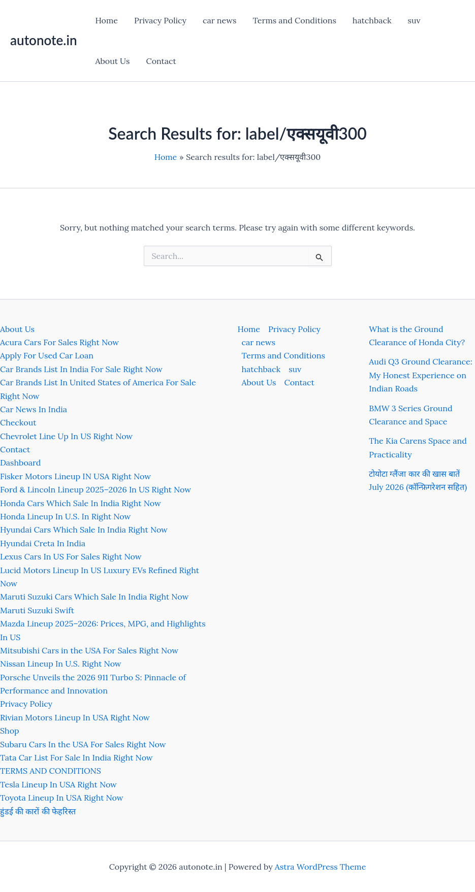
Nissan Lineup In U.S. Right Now (60, 663)
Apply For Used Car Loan (46, 355)
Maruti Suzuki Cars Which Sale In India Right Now (94, 596)
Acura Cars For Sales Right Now (59, 342)
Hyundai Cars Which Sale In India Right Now (84, 529)
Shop (9, 730)
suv (414, 20)
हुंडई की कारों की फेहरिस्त (38, 811)
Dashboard (20, 462)
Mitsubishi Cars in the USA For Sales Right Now (89, 650)
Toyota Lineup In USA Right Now (61, 797)
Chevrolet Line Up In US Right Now (66, 436)
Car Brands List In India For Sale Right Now (81, 369)
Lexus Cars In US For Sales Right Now (71, 556)
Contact (161, 61)
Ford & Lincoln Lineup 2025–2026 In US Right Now (95, 489)
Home (106, 20)
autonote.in (43, 40)
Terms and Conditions (294, 20)
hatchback (372, 20)
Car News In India (33, 409)
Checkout (18, 422)
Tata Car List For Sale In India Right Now (76, 757)
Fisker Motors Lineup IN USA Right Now (75, 476)
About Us (112, 61)
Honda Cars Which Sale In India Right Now (80, 503)
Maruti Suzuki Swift (37, 610)
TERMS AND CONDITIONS (50, 771)
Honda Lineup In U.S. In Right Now (65, 516)
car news (219, 20)
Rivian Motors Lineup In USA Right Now (75, 717)
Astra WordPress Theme (320, 867)
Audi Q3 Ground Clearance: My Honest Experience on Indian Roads (420, 374)
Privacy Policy (160, 20)
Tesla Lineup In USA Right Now (58, 784)
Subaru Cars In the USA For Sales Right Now (83, 744)
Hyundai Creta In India (42, 543)
